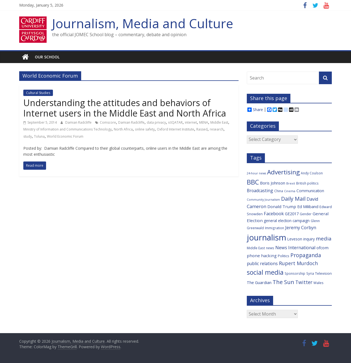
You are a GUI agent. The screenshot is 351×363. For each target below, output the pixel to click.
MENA (203, 122)
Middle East (219, 122)
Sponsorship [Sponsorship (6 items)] (295, 273)
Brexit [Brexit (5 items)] (290, 183)
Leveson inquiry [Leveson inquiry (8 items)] (301, 239)
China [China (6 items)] (278, 191)
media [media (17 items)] (324, 238)
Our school (47, 56)
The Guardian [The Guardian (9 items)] (259, 282)
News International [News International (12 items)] (295, 248)
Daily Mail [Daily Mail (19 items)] (293, 198)
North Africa (123, 129)
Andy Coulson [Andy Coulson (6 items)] (312, 173)
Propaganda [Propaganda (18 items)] (305, 255)
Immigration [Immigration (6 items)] (274, 228)
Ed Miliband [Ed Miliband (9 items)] (307, 206)
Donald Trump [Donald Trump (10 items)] (281, 206)
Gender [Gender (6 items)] (306, 214)
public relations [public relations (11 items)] (262, 263)
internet (191, 122)
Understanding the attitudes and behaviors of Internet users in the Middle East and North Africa (124, 108)
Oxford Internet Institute (175, 129)
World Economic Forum (65, 136)
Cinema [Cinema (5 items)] (289, 191)
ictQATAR (175, 122)
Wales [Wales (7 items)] (318, 282)
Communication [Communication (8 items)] (310, 190)
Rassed (202, 129)
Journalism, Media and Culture (142, 23)
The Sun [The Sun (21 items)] (283, 282)
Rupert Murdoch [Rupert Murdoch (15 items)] (298, 263)
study (27, 136)
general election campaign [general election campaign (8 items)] (287, 220)
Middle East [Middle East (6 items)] (256, 248)
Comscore (108, 122)
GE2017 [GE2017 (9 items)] (292, 213)
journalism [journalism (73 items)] (266, 237)
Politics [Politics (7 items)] (283, 255)
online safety (145, 129)
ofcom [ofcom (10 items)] (322, 247)
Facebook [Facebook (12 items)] (274, 214)
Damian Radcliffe (78, 122)
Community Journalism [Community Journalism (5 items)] (263, 200)
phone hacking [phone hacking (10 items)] (262, 255)
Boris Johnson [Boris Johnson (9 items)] (272, 183)
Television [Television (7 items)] (323, 273)
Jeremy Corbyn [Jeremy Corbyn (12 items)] (300, 228)
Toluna (39, 136)
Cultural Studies (38, 92)
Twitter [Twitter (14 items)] (303, 282)
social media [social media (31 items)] (265, 272)
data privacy (156, 122)
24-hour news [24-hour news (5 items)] (256, 173)
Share (255, 109)
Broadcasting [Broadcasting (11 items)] (260, 191)
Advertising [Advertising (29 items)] (283, 172)
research (216, 129)
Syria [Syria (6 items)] (310, 273)
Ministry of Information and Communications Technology (67, 129)
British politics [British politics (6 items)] (307, 183)
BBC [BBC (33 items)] (253, 182)
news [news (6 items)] (270, 248)
